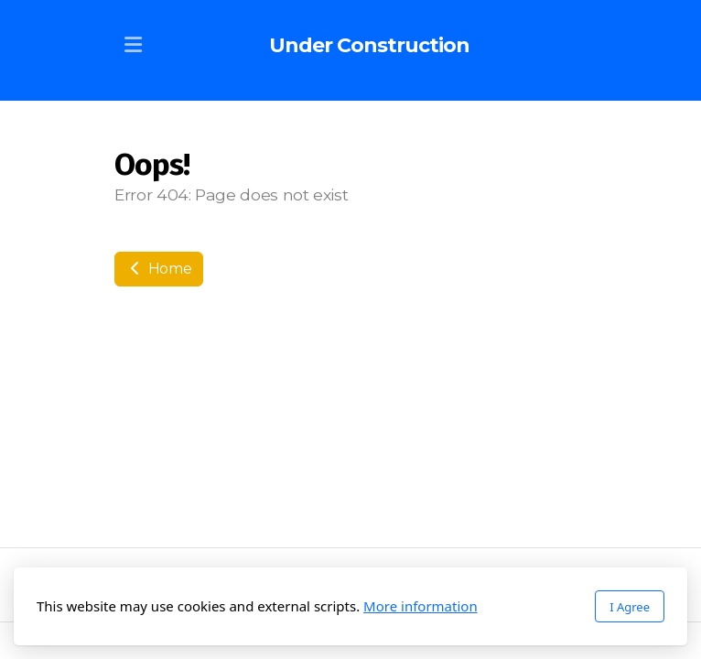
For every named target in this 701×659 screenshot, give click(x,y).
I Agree (629, 607)
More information (420, 606)
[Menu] (132, 46)
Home (158, 268)
